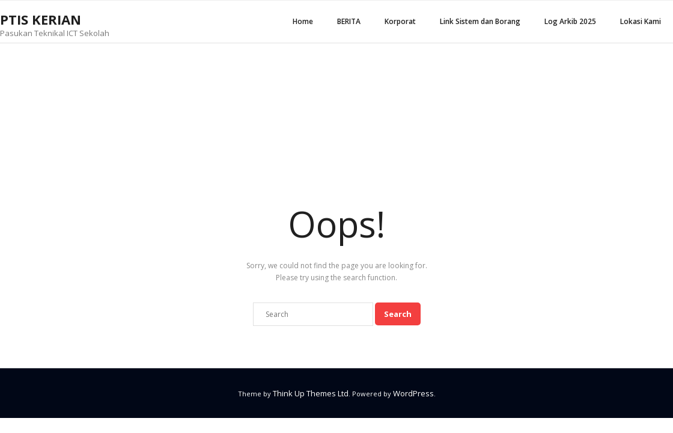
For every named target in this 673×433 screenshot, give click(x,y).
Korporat (400, 21)
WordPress (413, 393)
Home (303, 21)
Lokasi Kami (640, 21)
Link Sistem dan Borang (480, 21)
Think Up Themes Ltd (311, 393)
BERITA (349, 21)
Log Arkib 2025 (570, 21)
